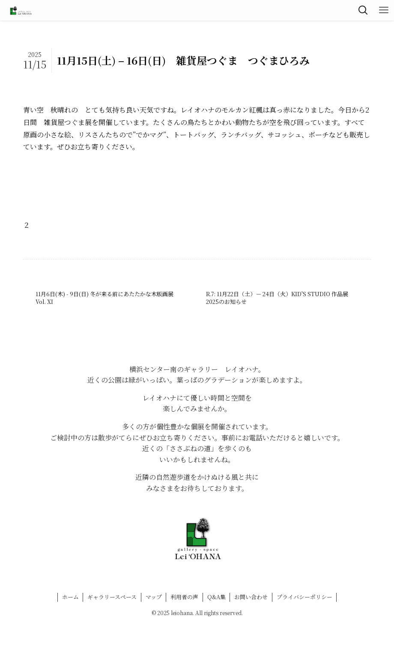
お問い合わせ (251, 597)
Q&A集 (216, 597)
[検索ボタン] (363, 10)
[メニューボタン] (383, 10)
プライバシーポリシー (304, 597)
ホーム (70, 597)
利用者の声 (184, 597)
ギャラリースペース (112, 597)
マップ (154, 597)
